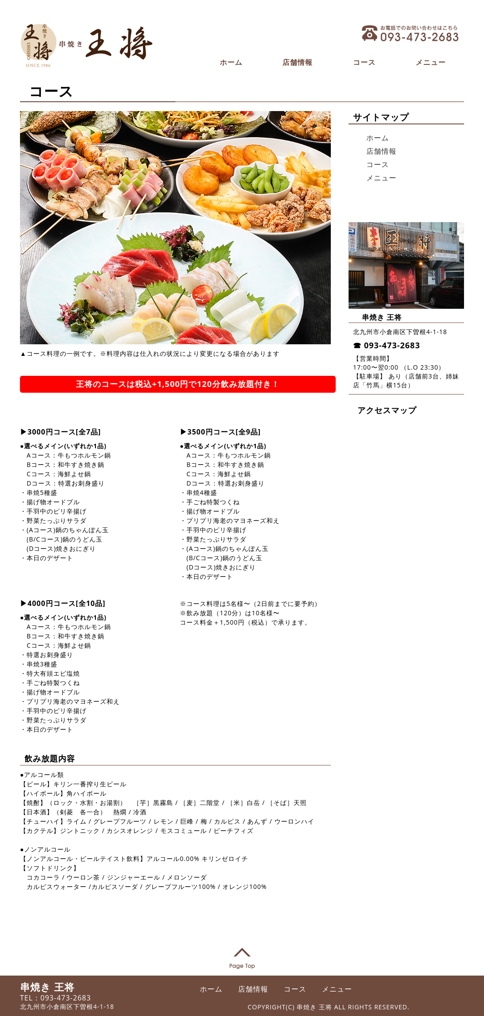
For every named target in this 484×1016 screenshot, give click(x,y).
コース (364, 62)
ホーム (231, 62)
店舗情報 (297, 62)
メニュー (431, 62)
